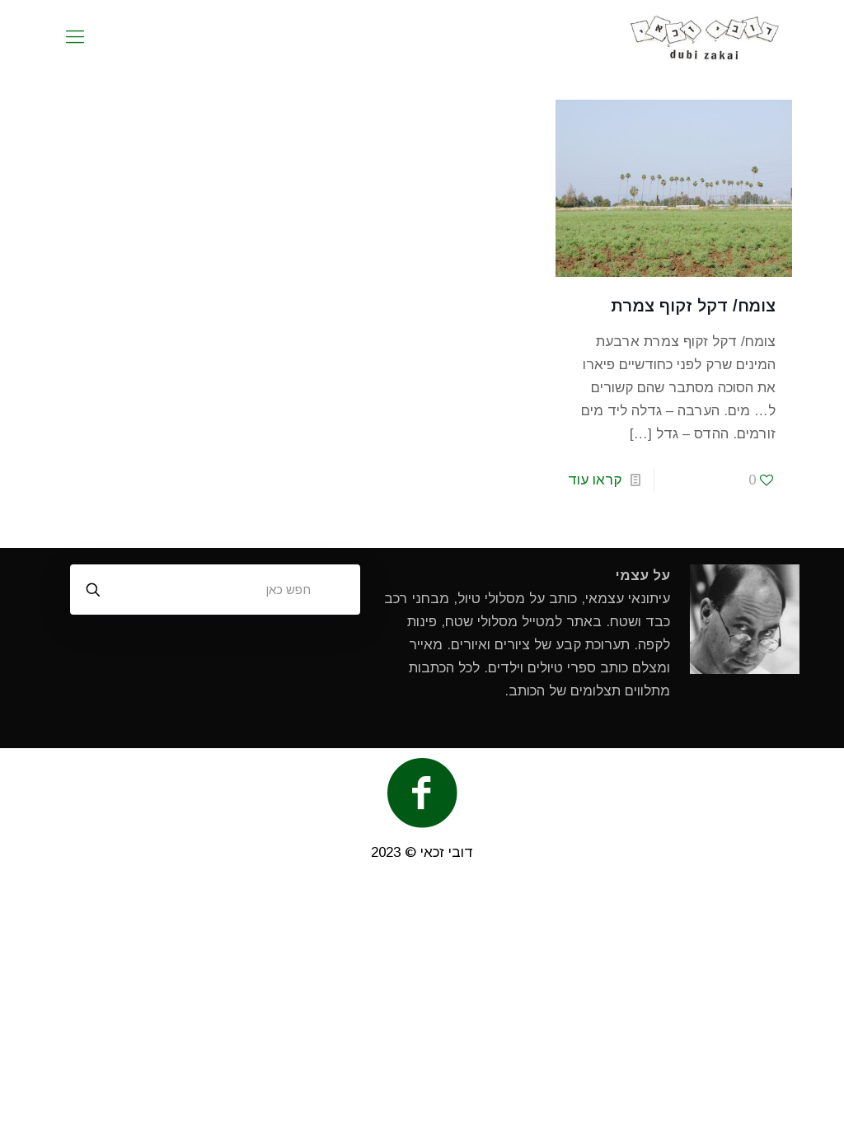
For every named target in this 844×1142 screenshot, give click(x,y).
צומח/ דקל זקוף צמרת (693, 306)
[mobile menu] (75, 37)
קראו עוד (594, 480)
